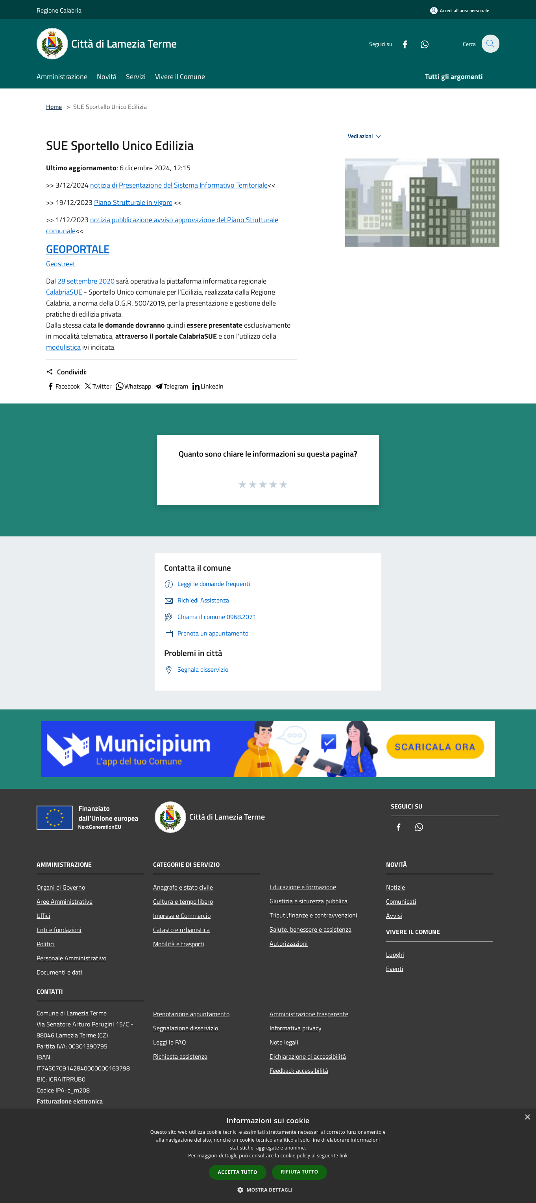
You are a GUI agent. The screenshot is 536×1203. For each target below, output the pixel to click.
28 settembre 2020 (85, 281)
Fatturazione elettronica (70, 1101)
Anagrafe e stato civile (183, 887)
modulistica (63, 347)
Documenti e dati (59, 972)
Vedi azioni (365, 136)
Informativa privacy (296, 1028)
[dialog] (268, 1156)
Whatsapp (133, 386)
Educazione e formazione (303, 887)
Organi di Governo (61, 887)
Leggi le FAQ (169, 1042)
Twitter (97, 386)
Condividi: (66, 372)
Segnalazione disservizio (185, 1028)
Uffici (43, 915)
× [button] (527, 1117)
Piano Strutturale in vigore (133, 202)
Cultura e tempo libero (183, 901)
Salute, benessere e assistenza (310, 929)
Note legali (284, 1042)
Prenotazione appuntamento (191, 1014)
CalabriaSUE (64, 292)
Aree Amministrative (64, 901)
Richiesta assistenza (180, 1056)
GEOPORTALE (77, 248)
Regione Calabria (59, 10)
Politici (46, 944)
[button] (268, 1190)
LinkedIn (207, 386)
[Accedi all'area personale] (459, 10)
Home (54, 106)
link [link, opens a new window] (344, 1155)
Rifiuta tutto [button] (299, 1171)
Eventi (394, 968)
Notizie (395, 887)
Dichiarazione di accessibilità (308, 1056)
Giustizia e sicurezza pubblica (308, 901)
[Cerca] (490, 43)
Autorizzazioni (289, 943)
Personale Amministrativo (71, 958)
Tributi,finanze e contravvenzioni (313, 915)
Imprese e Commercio (182, 915)
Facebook (63, 386)
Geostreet (60, 263)
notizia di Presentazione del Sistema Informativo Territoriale (179, 185)
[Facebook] (400, 43)
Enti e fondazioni (59, 929)
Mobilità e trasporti (178, 944)
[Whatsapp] (420, 43)
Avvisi (394, 915)
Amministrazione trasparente (309, 1014)
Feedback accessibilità (299, 1070)
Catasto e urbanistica (181, 929)
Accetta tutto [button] (237, 1172)
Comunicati (401, 901)
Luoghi (395, 954)
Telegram (171, 386)
